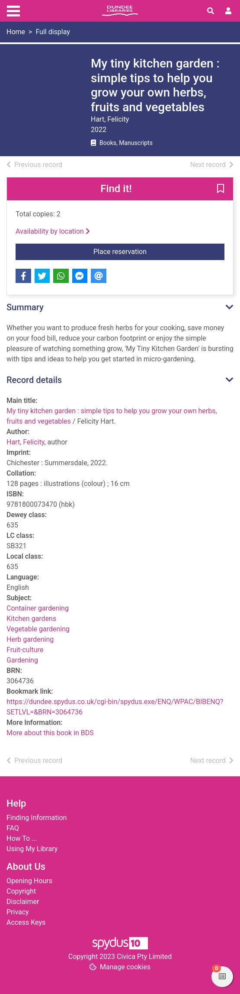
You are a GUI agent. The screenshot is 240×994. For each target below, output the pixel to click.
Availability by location (53, 231)
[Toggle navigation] (13, 9)
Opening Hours (29, 881)
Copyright (21, 891)
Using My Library (32, 849)
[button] (220, 189)
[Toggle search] (210, 11)
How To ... (21, 838)
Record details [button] (34, 380)
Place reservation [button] (158, 251)
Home (15, 32)
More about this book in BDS (50, 733)
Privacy (17, 912)
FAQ (12, 828)
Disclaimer (22, 901)
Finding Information (36, 818)
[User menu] (228, 11)
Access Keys (25, 922)
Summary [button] (25, 307)
